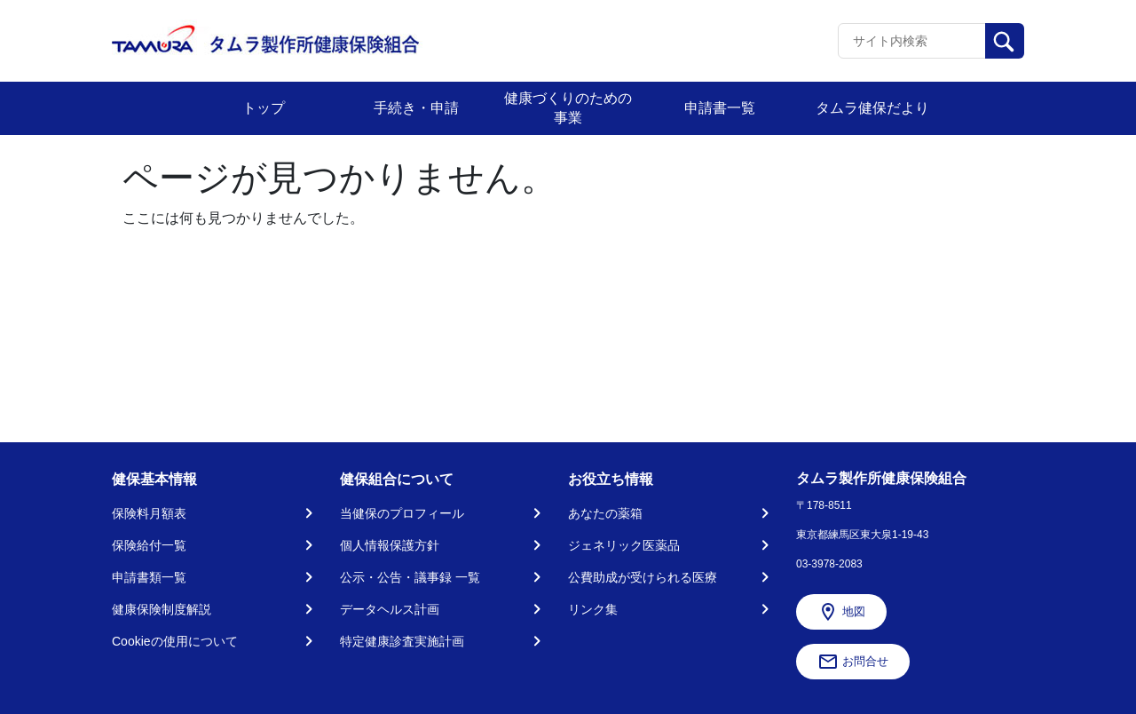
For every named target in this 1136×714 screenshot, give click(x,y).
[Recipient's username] (912, 41)
